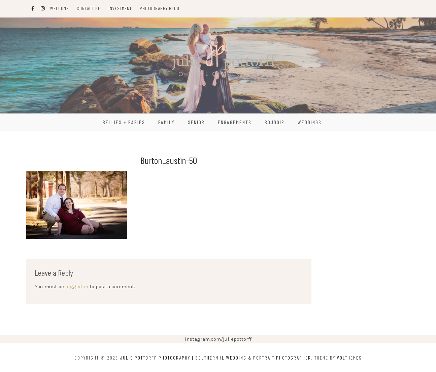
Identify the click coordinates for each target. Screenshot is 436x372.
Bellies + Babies (124, 122)
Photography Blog (159, 8)
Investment (120, 8)
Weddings (310, 122)
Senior (196, 122)
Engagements (234, 122)
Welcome (59, 8)
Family (166, 122)
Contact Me (88, 8)
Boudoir (274, 122)
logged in (76, 286)
